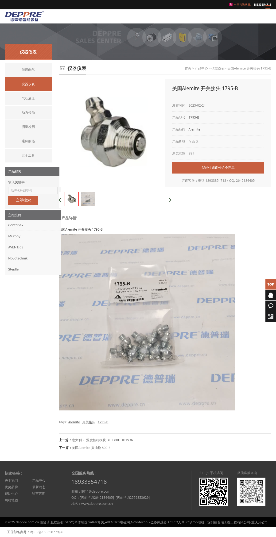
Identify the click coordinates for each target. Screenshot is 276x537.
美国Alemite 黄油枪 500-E (91, 447)
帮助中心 (11, 493)
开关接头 (88, 422)
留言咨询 (38, 493)
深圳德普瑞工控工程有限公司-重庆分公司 (237, 522)
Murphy (14, 236)
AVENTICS (15, 247)
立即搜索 (23, 200)
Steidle (13, 269)
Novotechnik (17, 258)
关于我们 (11, 480)
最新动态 (38, 487)
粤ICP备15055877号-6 (46, 532)
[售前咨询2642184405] (97, 497)
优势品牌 (11, 487)
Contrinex (15, 225)
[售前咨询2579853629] (133, 497)
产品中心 (201, 68)
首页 (188, 68)
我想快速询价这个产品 (218, 167)
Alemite (194, 129)
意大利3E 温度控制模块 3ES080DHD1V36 (102, 440)
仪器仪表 (218, 68)
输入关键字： (18, 182)
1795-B (194, 117)
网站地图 (11, 500)
